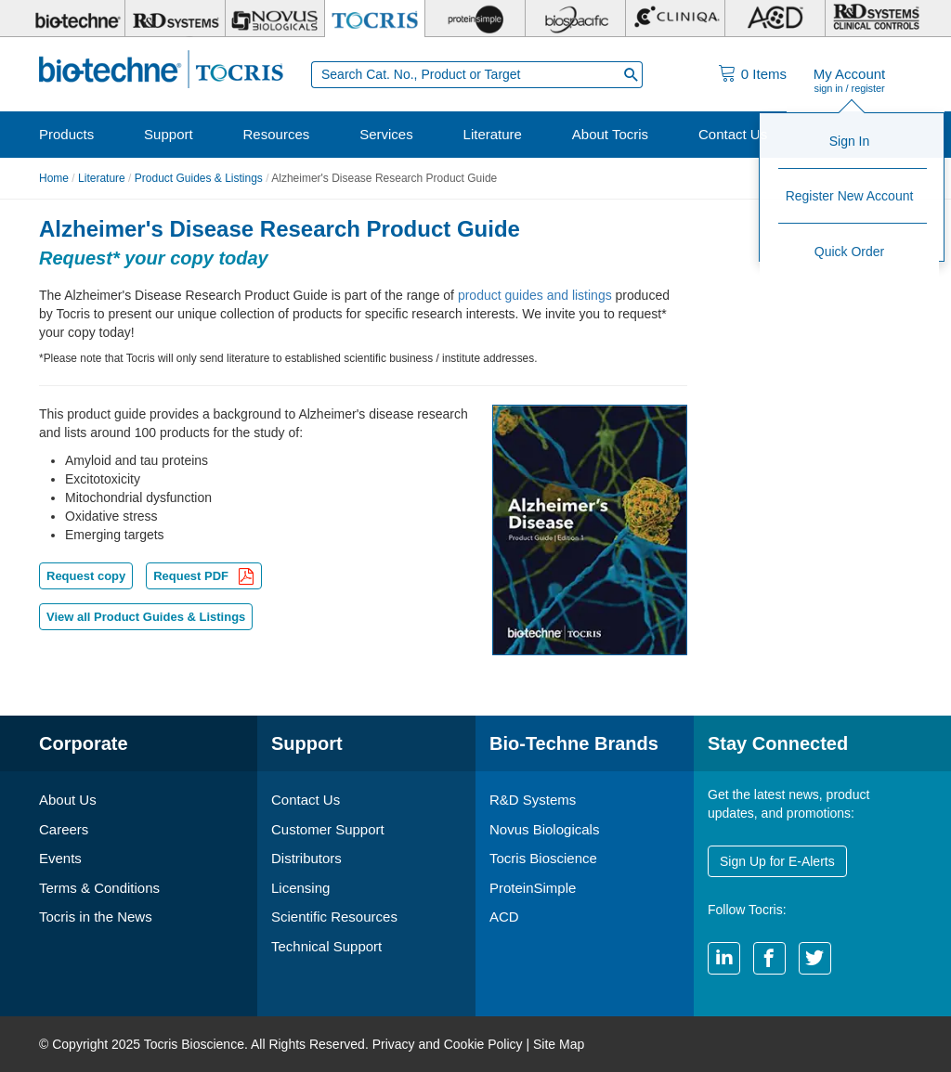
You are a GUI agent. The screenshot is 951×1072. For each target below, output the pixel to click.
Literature (492, 134)
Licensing (300, 888)
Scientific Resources (334, 916)
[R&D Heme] (875, 18)
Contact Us (732, 134)
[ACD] (775, 18)
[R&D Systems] (175, 18)
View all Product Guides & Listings (145, 617)
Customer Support (327, 829)
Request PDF (203, 578)
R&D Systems (532, 799)
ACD (504, 916)
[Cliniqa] (675, 18)
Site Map (558, 1044)
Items (764, 74)
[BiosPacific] (575, 18)
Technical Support (326, 946)
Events (60, 858)
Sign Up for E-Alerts (777, 861)
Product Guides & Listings (199, 178)
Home (54, 178)
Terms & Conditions (99, 888)
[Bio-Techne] (75, 18)
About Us (68, 799)
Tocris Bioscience (543, 858)
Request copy (85, 576)
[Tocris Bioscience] (374, 18)
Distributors (306, 858)
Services (386, 134)
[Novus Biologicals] (275, 18)
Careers (63, 829)
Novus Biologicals (544, 829)
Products (66, 134)
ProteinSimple (532, 888)
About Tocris (610, 134)
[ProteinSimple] (475, 18)
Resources (276, 134)
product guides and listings (535, 295)
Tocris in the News (95, 916)
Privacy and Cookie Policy (447, 1044)
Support (168, 134)
